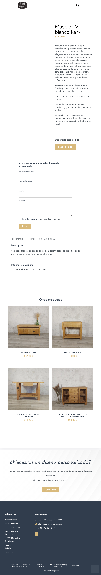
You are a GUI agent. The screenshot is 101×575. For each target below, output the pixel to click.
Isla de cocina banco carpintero (28, 416)
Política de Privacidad (40, 565)
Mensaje (22, 200)
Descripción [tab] (19, 239)
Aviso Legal (75, 565)
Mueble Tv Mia (29, 353)
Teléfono (22, 190)
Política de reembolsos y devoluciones (58, 565)
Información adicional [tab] (45, 239)
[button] (52, 5)
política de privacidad (50, 219)
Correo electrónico (25, 181)
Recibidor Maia (72, 353)
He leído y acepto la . (41, 219)
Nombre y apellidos (26, 171)
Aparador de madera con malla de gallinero (72, 416)
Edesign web (55, 570)
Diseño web (45, 570)
